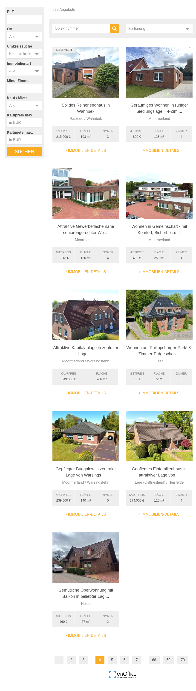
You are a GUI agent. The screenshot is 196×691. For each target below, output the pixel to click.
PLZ (10, 12)
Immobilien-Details (86, 150)
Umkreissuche (19, 46)
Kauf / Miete (17, 98)
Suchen (24, 151)
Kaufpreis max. (20, 115)
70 (183, 660)
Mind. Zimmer (19, 81)
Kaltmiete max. (20, 132)
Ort (9, 29)
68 (154, 660)
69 (168, 660)
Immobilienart (19, 63)
